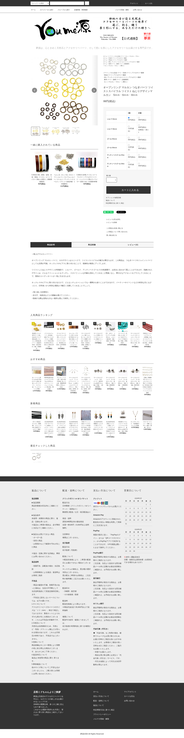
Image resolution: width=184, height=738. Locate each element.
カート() (147, 3)
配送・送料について (101, 701)
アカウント (132, 3)
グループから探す (62, 10)
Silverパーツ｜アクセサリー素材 (118, 60)
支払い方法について (101, 696)
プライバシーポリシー (102, 714)
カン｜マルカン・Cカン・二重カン (114, 65)
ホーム (33, 10)
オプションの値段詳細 (113, 198)
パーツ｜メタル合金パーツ (116, 56)
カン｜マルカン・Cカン (132, 56)
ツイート (119, 212)
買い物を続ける (110, 235)
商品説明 (51, 245)
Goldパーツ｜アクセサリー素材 (118, 58)
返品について (110, 200)
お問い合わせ (136, 9)
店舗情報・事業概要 (79, 10)
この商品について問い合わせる (115, 232)
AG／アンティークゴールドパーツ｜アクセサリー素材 (124, 62)
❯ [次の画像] (94, 90)
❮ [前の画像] (34, 90)
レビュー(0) (133, 245)
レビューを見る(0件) (111, 219)
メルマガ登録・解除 (120, 9)
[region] (64, 90)
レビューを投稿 (110, 222)
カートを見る (129, 696)
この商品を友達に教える (113, 228)
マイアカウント (130, 692)
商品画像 (92, 245)
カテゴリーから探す (45, 10)
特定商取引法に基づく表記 (115, 203)
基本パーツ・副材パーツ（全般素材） (119, 63)
